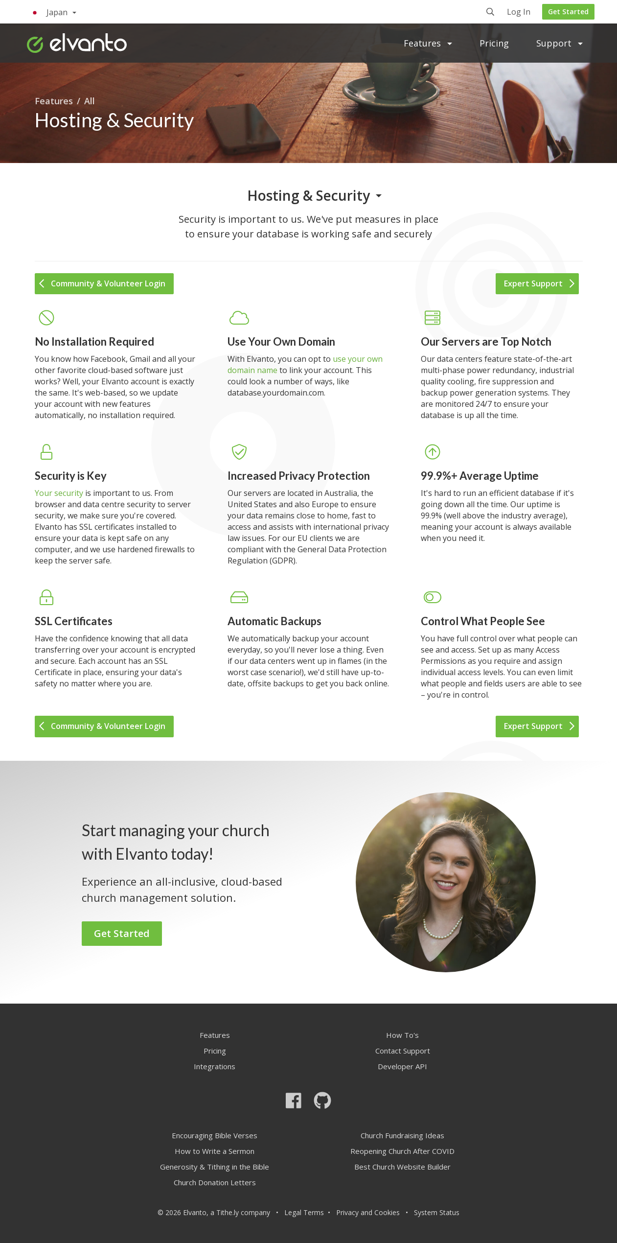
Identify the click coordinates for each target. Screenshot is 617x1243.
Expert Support (539, 283)
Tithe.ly (227, 1212)
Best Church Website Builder (402, 1167)
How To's (402, 1035)
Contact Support (402, 1050)
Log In (518, 12)
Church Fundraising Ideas (402, 1135)
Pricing (494, 43)
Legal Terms (304, 1212)
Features (428, 43)
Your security (59, 493)
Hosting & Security (308, 195)
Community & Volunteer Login (102, 283)
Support (559, 43)
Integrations (214, 1066)
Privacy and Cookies (368, 1212)
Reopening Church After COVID (402, 1151)
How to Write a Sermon (214, 1151)
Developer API (402, 1066)
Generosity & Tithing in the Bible (214, 1167)
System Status (436, 1212)
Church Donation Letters (215, 1182)
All (89, 101)
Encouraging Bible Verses (214, 1135)
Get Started (568, 11)
